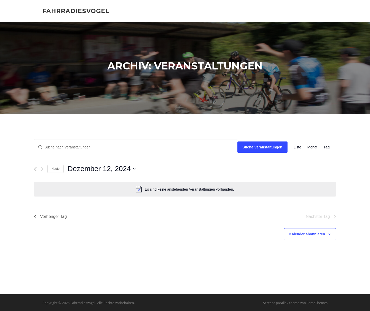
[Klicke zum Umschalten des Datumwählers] (102, 169)
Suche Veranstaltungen (262, 147)
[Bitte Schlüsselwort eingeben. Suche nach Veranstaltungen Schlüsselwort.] (135, 147)
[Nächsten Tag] (42, 169)
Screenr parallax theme (281, 302)
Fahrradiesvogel (75, 10)
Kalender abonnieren (307, 234)
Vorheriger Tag (50, 217)
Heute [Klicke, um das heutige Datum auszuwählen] (55, 169)
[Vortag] (35, 169)
